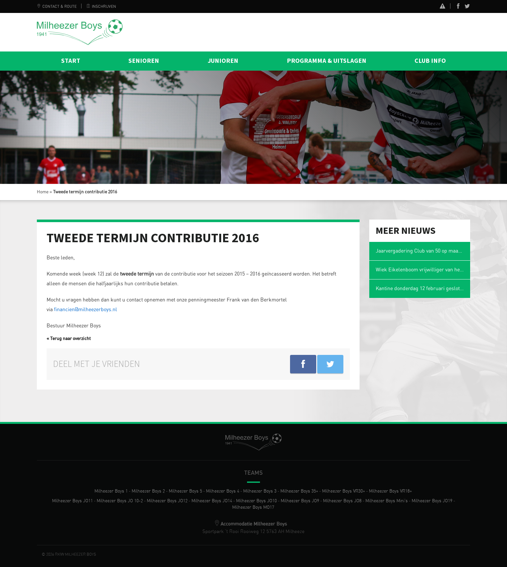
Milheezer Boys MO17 (253, 507)
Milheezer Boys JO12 (167, 501)
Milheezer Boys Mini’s (386, 501)
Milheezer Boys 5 (185, 491)
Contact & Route (57, 6)
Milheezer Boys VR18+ (390, 491)
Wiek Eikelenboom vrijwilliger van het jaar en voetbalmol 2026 (423, 269)
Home (43, 192)
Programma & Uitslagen (326, 60)
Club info (430, 60)
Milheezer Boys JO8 (342, 501)
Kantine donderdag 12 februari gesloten (420, 288)
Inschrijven (101, 6)
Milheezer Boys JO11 (72, 501)
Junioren (223, 60)
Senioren (143, 60)
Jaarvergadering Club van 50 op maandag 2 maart (423, 251)
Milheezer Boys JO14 (211, 501)
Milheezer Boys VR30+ (343, 491)
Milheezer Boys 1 (111, 491)
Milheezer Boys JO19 (432, 501)
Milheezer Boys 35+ (299, 491)
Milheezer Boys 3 (259, 491)
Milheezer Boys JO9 (300, 501)
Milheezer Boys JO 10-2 (120, 501)
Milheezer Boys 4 (222, 491)
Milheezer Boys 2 (148, 491)
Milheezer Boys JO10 (256, 501)
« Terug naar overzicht (69, 338)
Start (70, 60)
